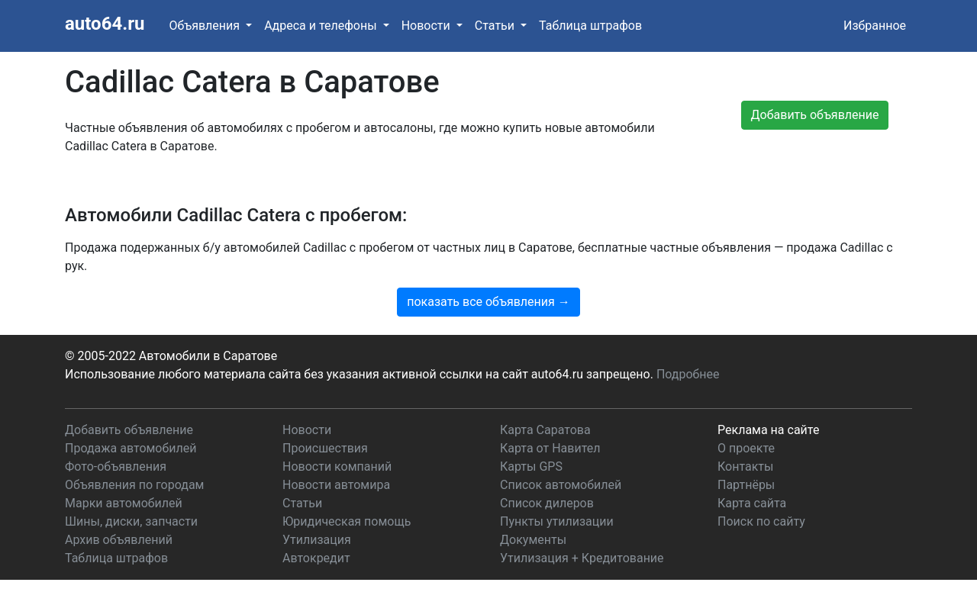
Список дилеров (547, 503)
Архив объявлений (119, 539)
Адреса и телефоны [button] (321, 25)
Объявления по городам (134, 485)
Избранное (874, 25)
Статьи (302, 503)
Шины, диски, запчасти (131, 521)
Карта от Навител (550, 448)
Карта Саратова (545, 430)
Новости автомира (336, 485)
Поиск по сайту (761, 521)
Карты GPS (531, 466)
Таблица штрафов (590, 25)
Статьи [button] (496, 25)
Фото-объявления (115, 466)
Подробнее (688, 374)
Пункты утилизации (557, 521)
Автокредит (316, 558)
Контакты (745, 466)
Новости (306, 430)
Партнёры (746, 485)
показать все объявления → (488, 301)
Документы (533, 539)
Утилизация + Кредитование (582, 558)
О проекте (746, 448)
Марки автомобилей (123, 503)
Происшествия (325, 448)
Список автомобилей (560, 485)
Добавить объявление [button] (815, 115)
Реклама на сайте (768, 430)
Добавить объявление (129, 430)
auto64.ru (104, 23)
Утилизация (316, 539)
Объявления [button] (206, 25)
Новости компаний (337, 466)
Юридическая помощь (346, 521)
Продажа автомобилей (130, 448)
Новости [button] (427, 25)
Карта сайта (751, 503)
